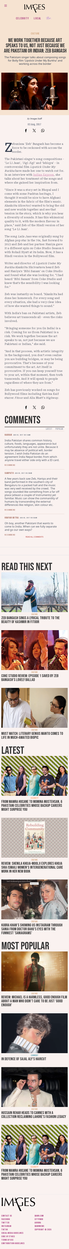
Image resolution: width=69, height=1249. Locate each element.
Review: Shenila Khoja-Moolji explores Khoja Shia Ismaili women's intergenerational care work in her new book (32, 867)
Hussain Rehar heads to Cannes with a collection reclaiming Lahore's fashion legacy (33, 1114)
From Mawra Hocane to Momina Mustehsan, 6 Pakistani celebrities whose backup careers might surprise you (31, 805)
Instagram (6, 1226)
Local (37, 18)
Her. (49, 18)
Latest (49, 429)
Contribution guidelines (13, 1243)
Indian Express (43, 174)
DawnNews (39, 1226)
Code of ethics (8, 1236)
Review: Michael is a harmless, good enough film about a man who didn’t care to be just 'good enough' (34, 1001)
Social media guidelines (12, 1233)
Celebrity (22, 18)
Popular (59, 429)
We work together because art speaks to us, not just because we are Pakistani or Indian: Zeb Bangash (35, 45)
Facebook (5, 1219)
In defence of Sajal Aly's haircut (23, 1059)
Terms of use (7, 1240)
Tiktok (4, 1229)
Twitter (5, 1222)
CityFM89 (39, 1219)
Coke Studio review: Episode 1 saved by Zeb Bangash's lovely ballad (30, 677)
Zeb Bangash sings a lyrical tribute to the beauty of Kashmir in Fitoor (30, 620)
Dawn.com (39, 1215)
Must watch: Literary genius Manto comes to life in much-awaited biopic (32, 735)
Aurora (38, 1222)
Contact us (6, 1215)
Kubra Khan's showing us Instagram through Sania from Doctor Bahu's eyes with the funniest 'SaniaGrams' (31, 929)
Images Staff (36, 118)
